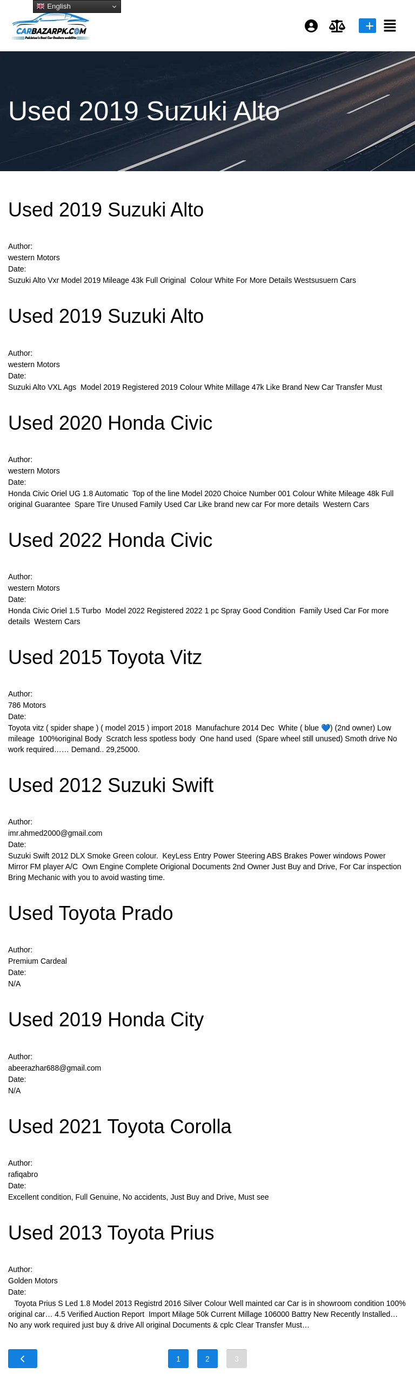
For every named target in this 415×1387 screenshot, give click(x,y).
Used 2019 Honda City (106, 1020)
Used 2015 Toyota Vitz (105, 657)
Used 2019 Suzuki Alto (106, 210)
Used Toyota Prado (90, 913)
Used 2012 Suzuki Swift (110, 785)
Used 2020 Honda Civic (110, 423)
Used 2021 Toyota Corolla (120, 1126)
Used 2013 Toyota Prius (111, 1233)
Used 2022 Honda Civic (110, 540)
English (53, 6)
